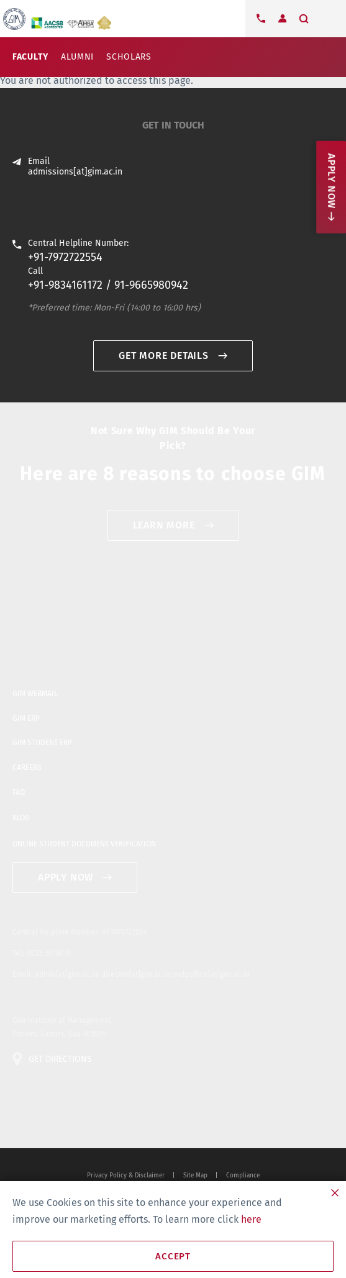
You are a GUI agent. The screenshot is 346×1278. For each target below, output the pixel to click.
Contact (261, 19)
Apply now (331, 181)
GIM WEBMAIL (35, 693)
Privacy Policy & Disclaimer (126, 1175)
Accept (173, 1256)
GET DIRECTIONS (60, 1059)
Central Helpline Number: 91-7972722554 (79, 932)
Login (282, 19)
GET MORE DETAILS (164, 355)
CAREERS (27, 767)
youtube (59, 1122)
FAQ (18, 792)
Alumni (77, 57)
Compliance (243, 1175)
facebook (39, 1122)
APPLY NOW (65, 877)
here (251, 1219)
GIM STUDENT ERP (42, 742)
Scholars (129, 57)
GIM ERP (26, 718)
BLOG (21, 817)
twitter (19, 1122)
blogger (79, 1122)
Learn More (164, 525)
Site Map (195, 1175)
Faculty (30, 57)
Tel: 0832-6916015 (41, 953)
